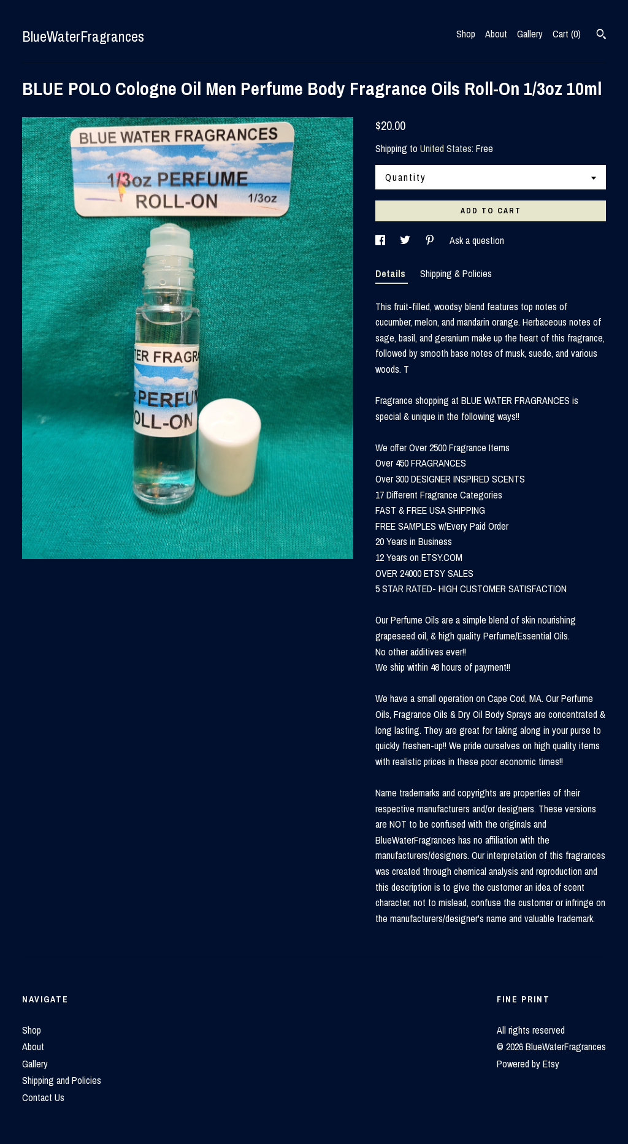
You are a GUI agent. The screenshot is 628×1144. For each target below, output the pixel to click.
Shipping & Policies (456, 273)
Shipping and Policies (61, 1080)
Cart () (567, 33)
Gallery (530, 33)
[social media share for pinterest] (431, 240)
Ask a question (477, 240)
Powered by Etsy (528, 1063)
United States (446, 148)
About (496, 33)
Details (391, 273)
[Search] (601, 35)
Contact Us (43, 1097)
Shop (465, 33)
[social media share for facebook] (381, 240)
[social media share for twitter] (406, 240)
